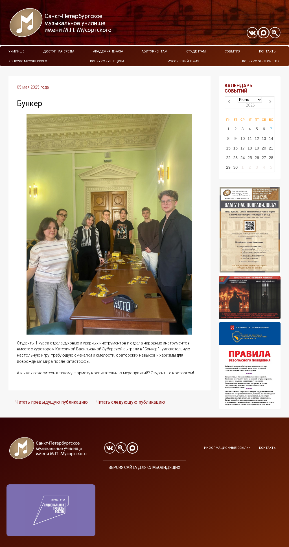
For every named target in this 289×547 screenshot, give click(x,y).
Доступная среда (58, 51)
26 (257, 157)
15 (228, 148)
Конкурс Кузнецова (107, 61)
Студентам (196, 51)
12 (257, 138)
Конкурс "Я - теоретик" (261, 61)
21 (271, 148)
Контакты (267, 51)
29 (228, 167)
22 (228, 157)
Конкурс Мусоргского (27, 61)
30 (235, 167)
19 (257, 148)
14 (271, 138)
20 (264, 148)
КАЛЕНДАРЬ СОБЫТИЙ (238, 88)
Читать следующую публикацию (130, 402)
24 (242, 157)
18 (250, 148)
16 (235, 148)
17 (242, 148)
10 (242, 138)
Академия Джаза (108, 51)
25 (250, 157)
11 (250, 138)
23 (235, 157)
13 (264, 138)
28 (271, 157)
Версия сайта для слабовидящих (144, 467)
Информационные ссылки (227, 448)
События (232, 51)
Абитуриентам (154, 51)
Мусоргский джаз (183, 61)
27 (264, 157)
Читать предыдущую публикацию (52, 402)
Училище (16, 51)
